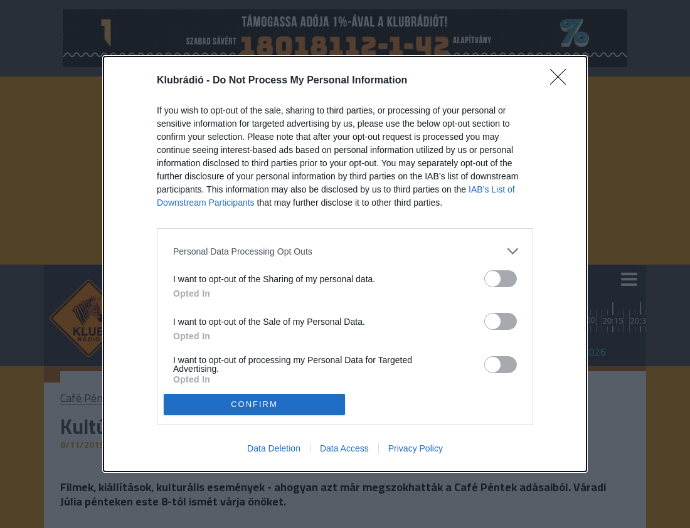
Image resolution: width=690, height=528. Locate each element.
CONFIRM (254, 403)
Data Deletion (273, 448)
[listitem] (345, 251)
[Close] (562, 81)
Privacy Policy (415, 448)
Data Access (344, 448)
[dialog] (345, 264)
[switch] (500, 278)
